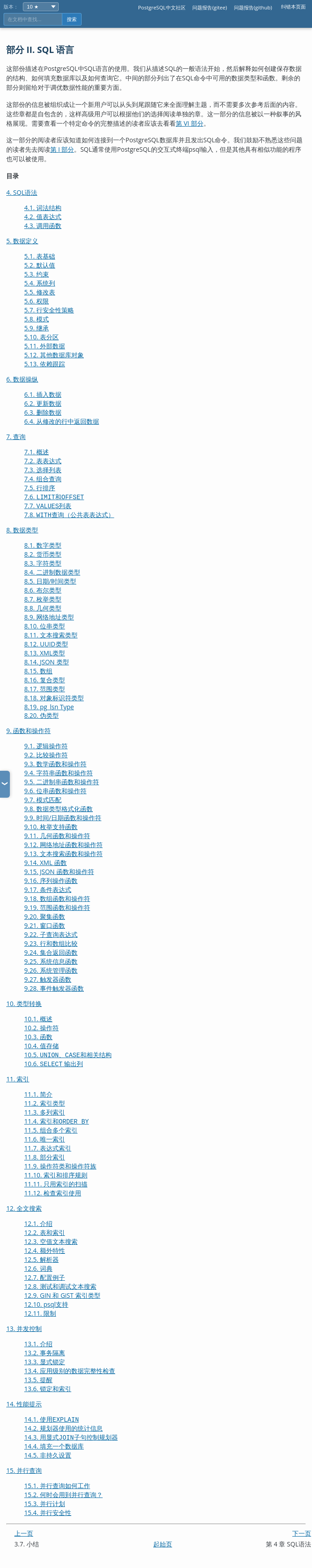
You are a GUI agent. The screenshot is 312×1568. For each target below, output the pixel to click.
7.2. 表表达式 (42, 461)
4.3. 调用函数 (42, 225)
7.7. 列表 (47, 505)
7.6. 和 (54, 496)
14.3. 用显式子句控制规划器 (71, 1437)
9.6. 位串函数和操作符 (55, 790)
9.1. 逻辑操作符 (46, 746)
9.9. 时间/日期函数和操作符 (62, 817)
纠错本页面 (293, 6)
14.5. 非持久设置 (47, 1455)
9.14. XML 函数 (45, 862)
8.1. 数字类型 (42, 545)
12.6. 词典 (38, 1268)
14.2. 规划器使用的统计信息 (63, 1428)
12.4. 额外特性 (44, 1250)
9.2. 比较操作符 (46, 755)
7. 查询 (16, 436)
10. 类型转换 (24, 1003)
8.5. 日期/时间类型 (50, 581)
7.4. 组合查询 (42, 478)
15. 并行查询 (24, 1470)
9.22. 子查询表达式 (51, 934)
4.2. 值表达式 (42, 216)
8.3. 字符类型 (42, 563)
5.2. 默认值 (39, 265)
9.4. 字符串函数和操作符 (58, 773)
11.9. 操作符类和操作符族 (60, 1166)
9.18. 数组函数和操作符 (57, 898)
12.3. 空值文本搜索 (51, 1241)
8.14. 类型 (46, 662)
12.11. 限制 (40, 1313)
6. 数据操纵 (22, 379)
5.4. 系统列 (39, 283)
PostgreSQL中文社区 (162, 7)
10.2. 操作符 (41, 1027)
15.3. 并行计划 (44, 1503)
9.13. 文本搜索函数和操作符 (63, 853)
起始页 (162, 1544)
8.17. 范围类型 (44, 689)
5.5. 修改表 (39, 292)
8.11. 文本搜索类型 (51, 635)
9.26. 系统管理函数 (51, 970)
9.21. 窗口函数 (44, 925)
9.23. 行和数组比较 (51, 943)
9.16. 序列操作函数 (51, 880)
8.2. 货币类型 (42, 554)
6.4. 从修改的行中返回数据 (61, 421)
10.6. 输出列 (53, 1063)
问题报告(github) (253, 7)
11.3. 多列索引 (44, 1112)
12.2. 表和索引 (44, 1232)
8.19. (49, 707)
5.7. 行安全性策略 (49, 310)
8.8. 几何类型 (42, 608)
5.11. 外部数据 (44, 346)
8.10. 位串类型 (44, 626)
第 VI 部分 (190, 123)
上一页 (23, 1533)
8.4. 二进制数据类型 (52, 572)
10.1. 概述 (38, 1019)
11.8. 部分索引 (44, 1157)
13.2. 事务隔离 (44, 1352)
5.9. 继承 (36, 328)
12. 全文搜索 (24, 1208)
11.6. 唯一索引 (44, 1139)
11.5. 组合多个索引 (51, 1130)
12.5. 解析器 (41, 1259)
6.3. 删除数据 (42, 412)
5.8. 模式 (36, 319)
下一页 (301, 1533)
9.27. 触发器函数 (47, 979)
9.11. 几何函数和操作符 (57, 835)
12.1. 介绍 (38, 1223)
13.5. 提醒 (38, 1379)
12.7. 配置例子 (44, 1277)
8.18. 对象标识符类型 (54, 698)
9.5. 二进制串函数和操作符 (61, 781)
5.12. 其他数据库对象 (54, 355)
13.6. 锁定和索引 (47, 1388)
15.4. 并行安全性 (47, 1512)
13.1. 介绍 (38, 1344)
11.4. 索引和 (56, 1121)
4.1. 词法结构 (42, 207)
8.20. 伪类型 (41, 715)
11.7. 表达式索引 (47, 1148)
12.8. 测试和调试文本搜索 (60, 1286)
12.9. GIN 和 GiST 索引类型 (62, 1295)
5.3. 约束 (36, 274)
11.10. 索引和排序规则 (55, 1175)
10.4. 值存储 (41, 1045)
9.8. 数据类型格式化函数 (58, 808)
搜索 (72, 19)
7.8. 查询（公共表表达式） (69, 514)
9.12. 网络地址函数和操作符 (63, 844)
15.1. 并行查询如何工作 (57, 1485)
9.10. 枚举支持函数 (51, 826)
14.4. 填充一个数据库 (54, 1446)
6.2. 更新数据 (42, 403)
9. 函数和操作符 (28, 730)
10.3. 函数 (38, 1036)
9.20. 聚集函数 (44, 916)
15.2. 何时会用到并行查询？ (63, 1494)
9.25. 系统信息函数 (51, 961)
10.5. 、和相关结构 (68, 1054)
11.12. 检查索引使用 (52, 1193)
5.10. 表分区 (41, 337)
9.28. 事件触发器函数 (54, 988)
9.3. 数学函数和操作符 (55, 764)
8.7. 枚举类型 (42, 599)
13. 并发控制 (24, 1328)
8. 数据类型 (22, 530)
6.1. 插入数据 (42, 394)
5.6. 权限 (36, 301)
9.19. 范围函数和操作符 (57, 907)
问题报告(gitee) (209, 7)
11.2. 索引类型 (44, 1103)
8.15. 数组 (38, 671)
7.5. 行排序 (39, 487)
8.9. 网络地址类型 (49, 617)
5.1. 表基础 (39, 256)
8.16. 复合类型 (44, 680)
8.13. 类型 (44, 653)
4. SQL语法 (21, 192)
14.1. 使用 (51, 1419)
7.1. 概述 (36, 452)
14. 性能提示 (24, 1404)
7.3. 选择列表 (42, 470)
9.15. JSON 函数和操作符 (59, 871)
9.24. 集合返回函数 (51, 952)
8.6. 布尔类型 (42, 590)
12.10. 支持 (46, 1304)
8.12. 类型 (46, 644)
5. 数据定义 (22, 241)
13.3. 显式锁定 (44, 1361)
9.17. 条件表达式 (47, 889)
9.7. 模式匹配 (42, 799)
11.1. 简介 (38, 1094)
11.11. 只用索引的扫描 (55, 1184)
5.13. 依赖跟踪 (44, 364)
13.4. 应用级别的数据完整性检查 (69, 1370)
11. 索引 (17, 1079)
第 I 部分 (62, 149)
